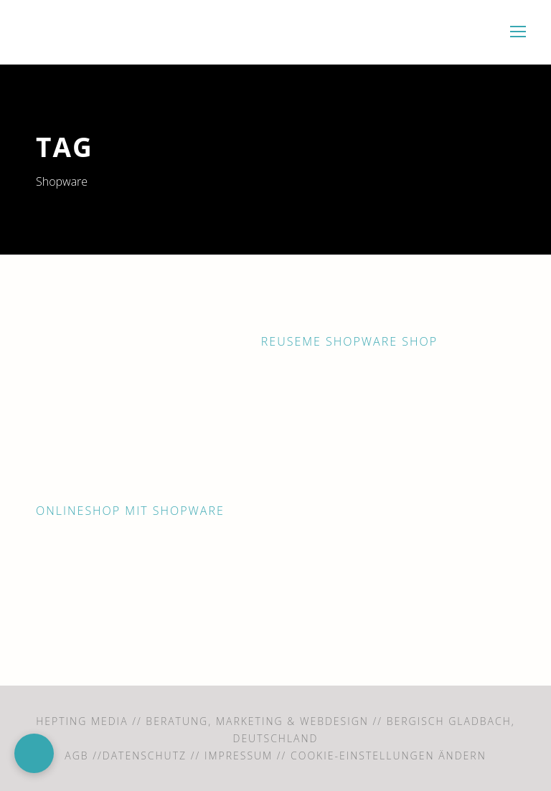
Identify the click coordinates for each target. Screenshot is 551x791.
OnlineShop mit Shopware (130, 510)
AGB (76, 755)
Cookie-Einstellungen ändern (388, 755)
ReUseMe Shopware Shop (349, 341)
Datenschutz (145, 755)
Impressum (238, 755)
